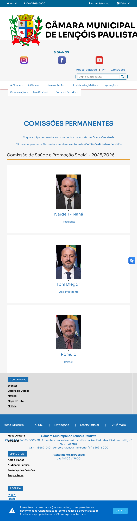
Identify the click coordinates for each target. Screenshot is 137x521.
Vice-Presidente (69, 291)
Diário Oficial (89, 425)
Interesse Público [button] (57, 85)
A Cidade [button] (16, 85)
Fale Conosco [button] (42, 92)
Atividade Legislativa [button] (85, 85)
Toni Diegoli (69, 284)
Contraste (118, 69)
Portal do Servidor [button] (67, 92)
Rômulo (68, 354)
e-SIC (39, 425)
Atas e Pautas (16, 459)
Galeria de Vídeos (18, 390)
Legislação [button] (111, 85)
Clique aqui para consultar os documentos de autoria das (68, 137)
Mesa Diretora (13, 425)
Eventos (12, 385)
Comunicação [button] (19, 92)
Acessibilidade (86, 69)
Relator (68, 361)
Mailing (12, 396)
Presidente (68, 221)
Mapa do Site (16, 401)
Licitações (61, 425)
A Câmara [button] (34, 85)
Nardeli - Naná (68, 214)
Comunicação (18, 379)
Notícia (12, 406)
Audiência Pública (18, 465)
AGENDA (15, 488)
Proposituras (15, 475)
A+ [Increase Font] (104, 69)
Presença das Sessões (21, 470)
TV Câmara (118, 425)
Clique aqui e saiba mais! (71, 514)
